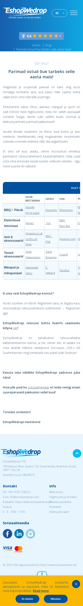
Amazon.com (67, 239)
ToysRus (64, 270)
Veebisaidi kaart (59, 512)
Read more (41, 591)
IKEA (49, 236)
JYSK (48, 242)
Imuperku (51, 210)
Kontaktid (55, 507)
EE (57, 13)
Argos (28, 273)
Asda (28, 251)
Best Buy (64, 226)
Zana (49, 251)
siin (5, 313)
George (29, 207)
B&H (62, 220)
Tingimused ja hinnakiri (63, 497)
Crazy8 (63, 254)
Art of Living (32, 213)
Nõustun (56, 598)
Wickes (29, 223)
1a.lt (48, 223)
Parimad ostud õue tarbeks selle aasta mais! (43, 49)
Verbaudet (31, 267)
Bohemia (51, 257)
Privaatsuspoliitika (60, 502)
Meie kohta (56, 492)
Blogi (48, 45)
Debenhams (32, 257)
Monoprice (66, 210)
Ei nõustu (27, 598)
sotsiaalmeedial (38, 387)
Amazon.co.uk (34, 233)
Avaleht (36, 45)
